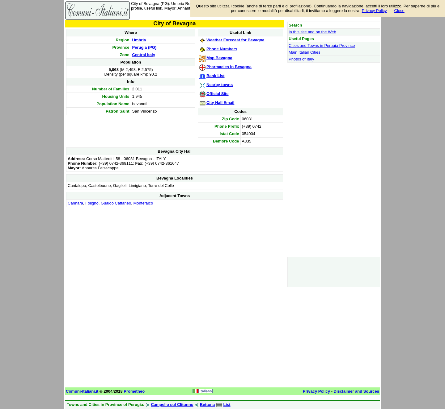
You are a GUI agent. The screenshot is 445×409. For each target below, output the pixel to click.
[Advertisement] (174, 252)
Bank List (215, 75)
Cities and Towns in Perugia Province (322, 45)
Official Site (217, 93)
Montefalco (143, 203)
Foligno (92, 203)
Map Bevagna (219, 58)
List (227, 404)
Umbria (139, 40)
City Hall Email (220, 102)
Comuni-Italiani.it (82, 391)
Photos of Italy (301, 59)
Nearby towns (219, 84)
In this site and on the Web (312, 32)
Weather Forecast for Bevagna (235, 40)
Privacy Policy (374, 10)
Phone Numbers (221, 49)
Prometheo (134, 391)
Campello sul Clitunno (172, 404)
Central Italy (143, 54)
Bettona (207, 404)
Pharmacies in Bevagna (229, 66)
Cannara (75, 203)
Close (399, 10)
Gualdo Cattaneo (116, 203)
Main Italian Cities (304, 52)
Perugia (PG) (144, 47)
